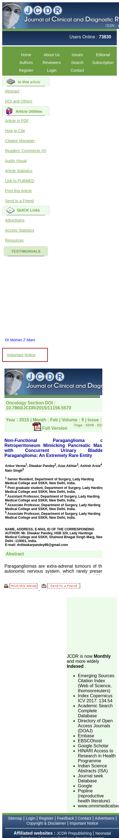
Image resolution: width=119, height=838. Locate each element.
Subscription (102, 62)
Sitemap (15, 818)
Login (51, 70)
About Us (52, 55)
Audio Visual (16, 161)
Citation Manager (20, 141)
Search (77, 62)
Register (26, 70)
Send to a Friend (19, 201)
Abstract (12, 91)
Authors (26, 62)
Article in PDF (17, 120)
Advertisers (14, 220)
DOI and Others (18, 101)
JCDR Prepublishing (74, 833)
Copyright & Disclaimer (46, 823)
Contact (77, 70)
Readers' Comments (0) (25, 151)
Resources (14, 240)
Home (26, 55)
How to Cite (15, 130)
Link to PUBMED (19, 181)
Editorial (103, 55)
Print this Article (18, 191)
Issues (77, 55)
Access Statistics (19, 230)
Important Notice (21, 355)
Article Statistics (19, 171)
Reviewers (52, 62)
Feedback (65, 818)
